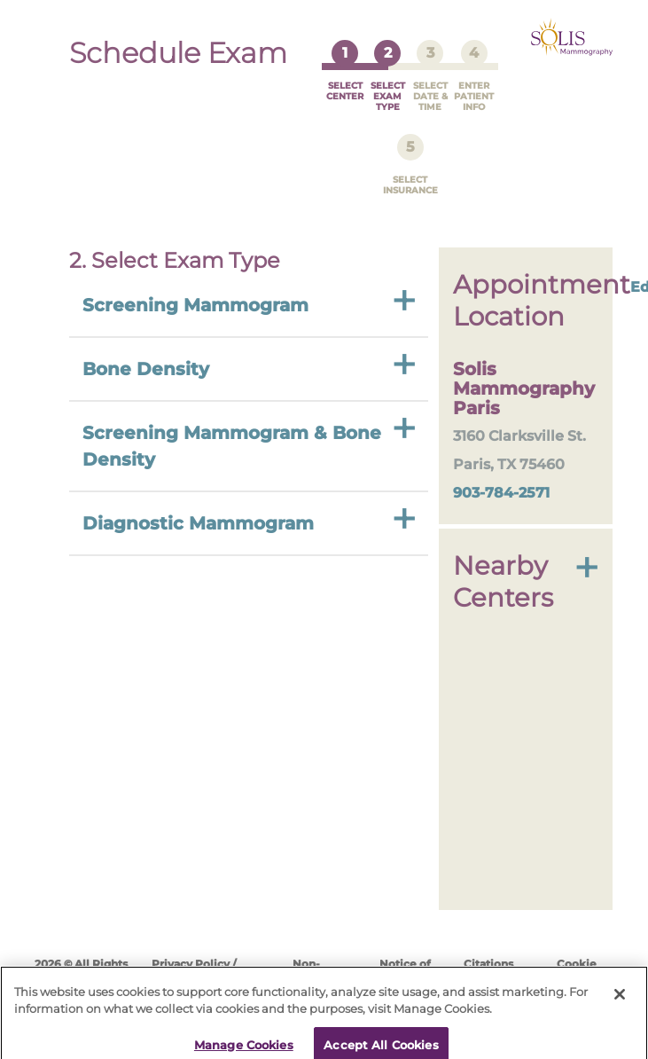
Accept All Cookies (381, 1034)
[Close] (619, 983)
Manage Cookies (243, 1034)
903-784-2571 (501, 475)
